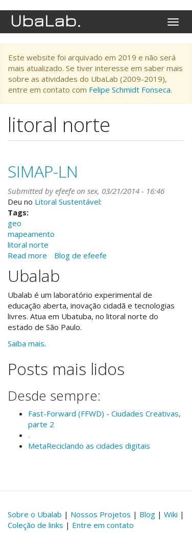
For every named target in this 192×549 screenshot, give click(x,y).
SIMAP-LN (43, 171)
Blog (147, 514)
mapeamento (31, 234)
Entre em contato (103, 525)
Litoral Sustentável (67, 201)
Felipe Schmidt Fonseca (130, 89)
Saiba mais (26, 343)
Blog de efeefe (80, 255)
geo (14, 223)
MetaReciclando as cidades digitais (89, 446)
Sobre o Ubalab (35, 514)
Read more (27, 255)
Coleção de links (35, 525)
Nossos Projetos (100, 514)
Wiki (171, 514)
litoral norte (28, 244)
